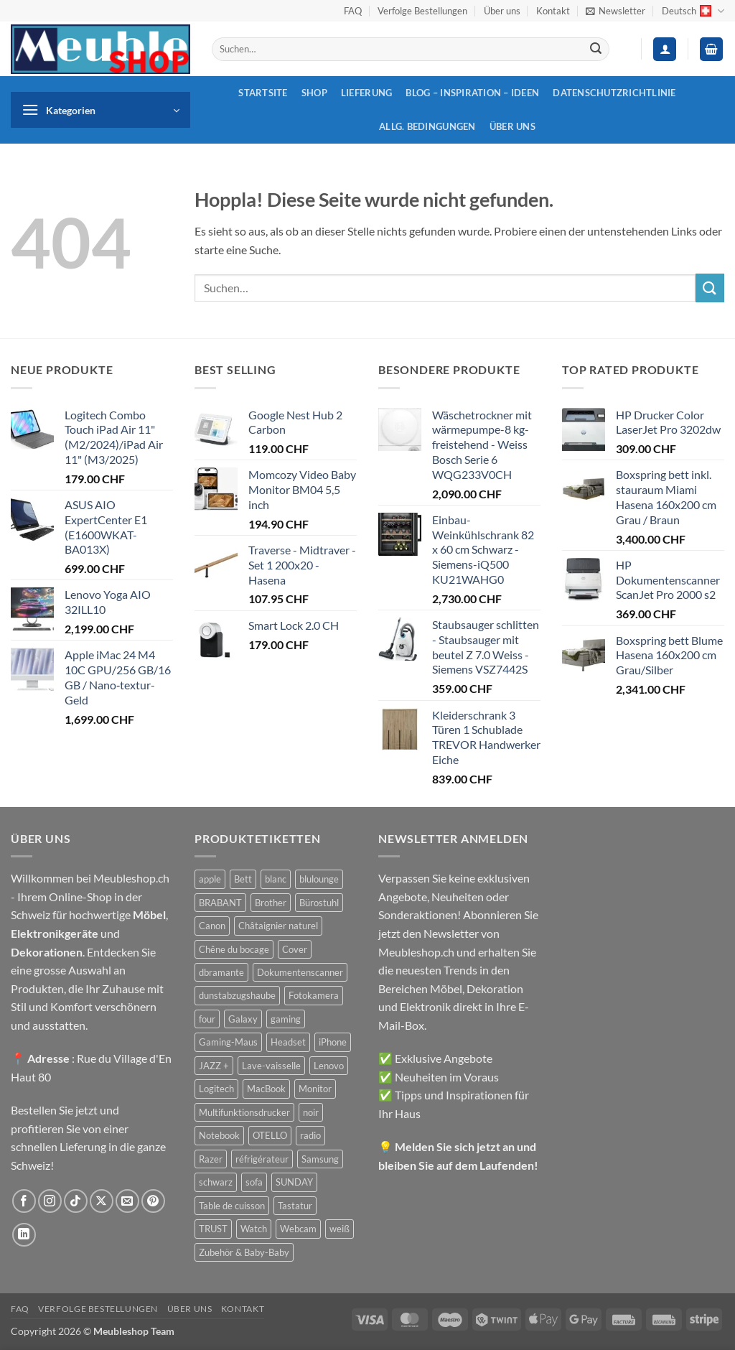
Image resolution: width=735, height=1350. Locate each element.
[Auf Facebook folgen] (24, 1201)
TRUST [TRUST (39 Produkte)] (213, 1228)
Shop (314, 92)
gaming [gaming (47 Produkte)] (286, 1019)
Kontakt (553, 11)
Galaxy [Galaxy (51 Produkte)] (243, 1019)
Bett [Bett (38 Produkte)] (243, 879)
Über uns (502, 11)
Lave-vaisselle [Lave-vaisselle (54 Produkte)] (271, 1065)
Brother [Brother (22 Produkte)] (270, 902)
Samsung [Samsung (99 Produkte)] (320, 1159)
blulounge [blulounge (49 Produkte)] (319, 879)
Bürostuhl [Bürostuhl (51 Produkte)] (319, 902)
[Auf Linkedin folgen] (24, 1235)
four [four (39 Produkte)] (207, 1019)
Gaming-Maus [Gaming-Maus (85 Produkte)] (228, 1042)
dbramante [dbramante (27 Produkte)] (221, 972)
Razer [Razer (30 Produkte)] (211, 1159)
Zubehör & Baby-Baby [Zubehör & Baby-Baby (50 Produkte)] (244, 1252)
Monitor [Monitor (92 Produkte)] (315, 1088)
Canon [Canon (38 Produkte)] (212, 925)
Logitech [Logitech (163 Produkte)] (216, 1088)
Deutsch (693, 11)
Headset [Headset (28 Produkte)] (288, 1042)
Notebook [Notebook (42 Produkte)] (219, 1135)
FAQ (353, 11)
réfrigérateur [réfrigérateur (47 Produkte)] (262, 1159)
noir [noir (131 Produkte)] (311, 1112)
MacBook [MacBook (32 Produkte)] (266, 1088)
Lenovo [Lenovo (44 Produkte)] (329, 1065)
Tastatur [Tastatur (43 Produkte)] (295, 1205)
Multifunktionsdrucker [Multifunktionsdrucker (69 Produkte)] (244, 1112)
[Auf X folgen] (101, 1201)
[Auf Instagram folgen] (50, 1201)
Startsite (262, 92)
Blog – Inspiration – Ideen (472, 92)
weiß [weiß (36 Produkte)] (339, 1228)
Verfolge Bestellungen (422, 11)
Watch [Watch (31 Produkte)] (253, 1228)
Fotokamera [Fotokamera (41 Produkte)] (314, 995)
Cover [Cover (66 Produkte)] (294, 949)
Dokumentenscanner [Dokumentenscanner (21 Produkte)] (300, 972)
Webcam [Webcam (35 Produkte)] (298, 1228)
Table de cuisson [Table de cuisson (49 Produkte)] (232, 1205)
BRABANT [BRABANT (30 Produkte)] (220, 902)
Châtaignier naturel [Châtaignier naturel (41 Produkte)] (278, 925)
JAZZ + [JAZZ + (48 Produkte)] (214, 1065)
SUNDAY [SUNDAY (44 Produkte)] (294, 1182)
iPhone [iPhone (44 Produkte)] (333, 1042)
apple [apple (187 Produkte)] (210, 879)
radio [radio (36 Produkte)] (310, 1135)
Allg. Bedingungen (427, 126)
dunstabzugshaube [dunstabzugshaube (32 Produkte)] (237, 995)
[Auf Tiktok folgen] (76, 1201)
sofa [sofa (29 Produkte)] (254, 1182)
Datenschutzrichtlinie (614, 92)
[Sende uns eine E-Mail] (127, 1201)
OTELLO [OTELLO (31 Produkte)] (270, 1135)
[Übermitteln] (596, 49)
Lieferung (366, 92)
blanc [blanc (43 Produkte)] (275, 879)
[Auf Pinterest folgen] (153, 1201)
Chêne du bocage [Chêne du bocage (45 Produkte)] (234, 949)
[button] (615, 11)
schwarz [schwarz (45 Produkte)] (216, 1182)
